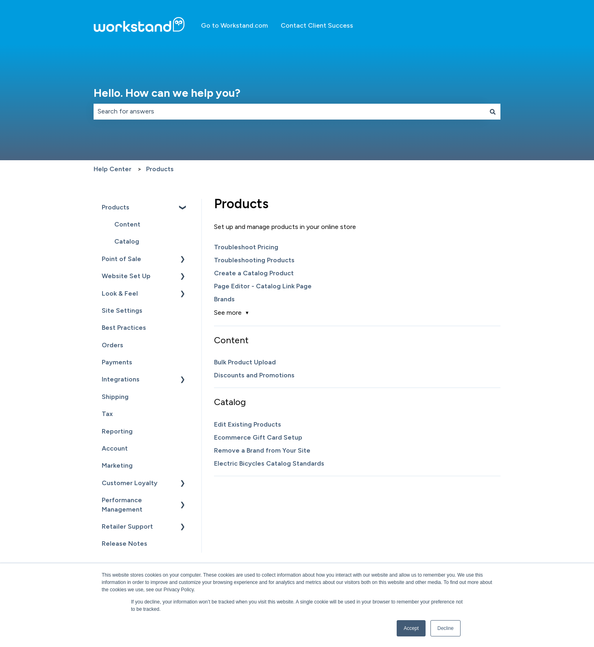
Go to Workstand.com (234, 25)
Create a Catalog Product (254, 273)
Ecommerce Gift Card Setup (258, 437)
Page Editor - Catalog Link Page (263, 286)
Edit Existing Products (247, 424)
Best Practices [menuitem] (124, 327)
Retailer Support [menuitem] (127, 526)
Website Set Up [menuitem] (126, 276)
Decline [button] (445, 628)
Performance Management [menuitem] (122, 504)
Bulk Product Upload (245, 362)
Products (160, 169)
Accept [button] (411, 628)
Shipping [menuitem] (115, 397)
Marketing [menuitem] (117, 465)
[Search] (492, 111)
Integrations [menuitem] (121, 379)
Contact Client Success (317, 25)
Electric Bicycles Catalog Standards (269, 463)
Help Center (112, 169)
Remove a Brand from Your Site (262, 450)
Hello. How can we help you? (167, 93)
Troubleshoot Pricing (246, 247)
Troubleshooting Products (254, 260)
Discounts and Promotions (254, 375)
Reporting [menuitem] (117, 431)
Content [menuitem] (127, 224)
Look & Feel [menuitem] (120, 293)
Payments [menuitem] (117, 362)
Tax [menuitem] (107, 414)
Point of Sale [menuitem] (121, 259)
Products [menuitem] (115, 207)
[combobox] (289, 111)
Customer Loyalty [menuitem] (129, 483)
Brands (224, 299)
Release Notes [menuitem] (124, 543)
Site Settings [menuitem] (122, 310)
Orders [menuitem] (112, 345)
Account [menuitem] (115, 448)
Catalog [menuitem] (126, 241)
